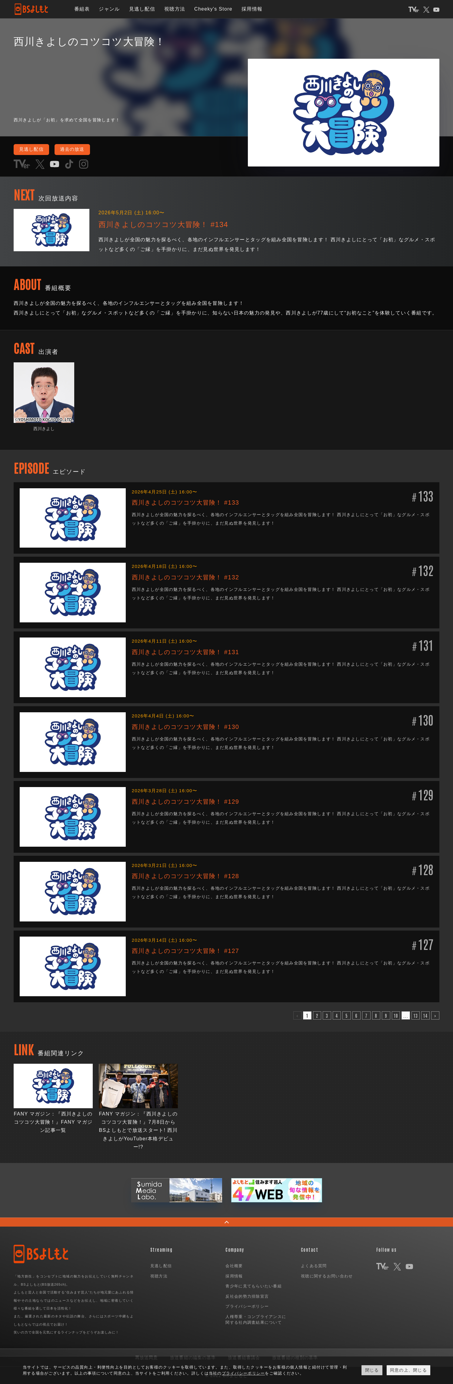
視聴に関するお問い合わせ (327, 1276)
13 (415, 1015)
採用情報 (251, 9)
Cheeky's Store (213, 9)
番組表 (82, 9)
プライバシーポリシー (247, 1306)
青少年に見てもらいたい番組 (253, 1285)
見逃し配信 (142, 9)
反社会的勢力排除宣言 (247, 1296)
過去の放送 (76, 149)
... (405, 1015)
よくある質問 (314, 1265)
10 (396, 1015)
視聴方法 (174, 9)
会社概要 (234, 1265)
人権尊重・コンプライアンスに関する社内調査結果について (255, 1319)
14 (425, 1015)
